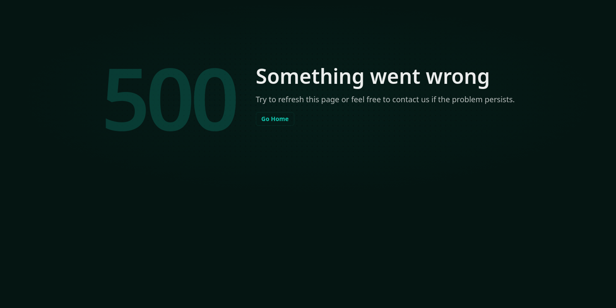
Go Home (275, 119)
